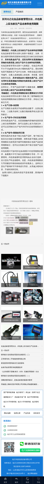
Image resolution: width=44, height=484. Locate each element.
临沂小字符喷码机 (24, 402)
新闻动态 (7, 12)
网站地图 (7, 413)
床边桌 (28, 392)
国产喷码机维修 (9, 392)
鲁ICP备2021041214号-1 (16, 473)
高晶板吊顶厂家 (20, 397)
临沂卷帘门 (20, 392)
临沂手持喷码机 (33, 397)
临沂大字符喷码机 (10, 402)
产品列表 (27, 413)
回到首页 (36, 413)
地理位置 (17, 413)
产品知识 (19, 12)
